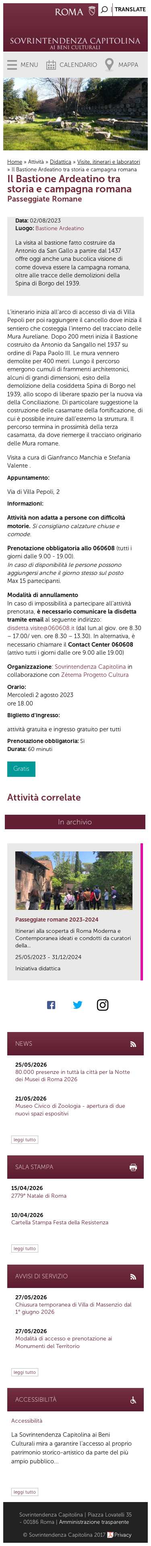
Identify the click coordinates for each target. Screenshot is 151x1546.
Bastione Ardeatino (59, 228)
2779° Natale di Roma (38, 1195)
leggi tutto (25, 1139)
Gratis (21, 768)
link (137, 971)
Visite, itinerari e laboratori (108, 162)
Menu (29, 65)
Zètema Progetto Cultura (95, 674)
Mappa (128, 65)
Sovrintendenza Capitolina (90, 666)
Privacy (123, 1535)
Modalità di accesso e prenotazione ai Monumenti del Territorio (63, 1342)
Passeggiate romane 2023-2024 (57, 919)
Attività (36, 162)
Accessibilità (26, 1420)
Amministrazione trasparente (94, 1522)
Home (14, 162)
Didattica (60, 162)
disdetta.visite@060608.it (40, 628)
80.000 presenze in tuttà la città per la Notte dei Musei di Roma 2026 (72, 1076)
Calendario (78, 65)
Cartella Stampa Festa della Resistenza (59, 1222)
